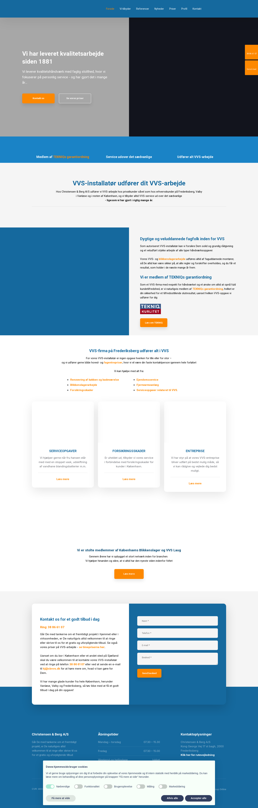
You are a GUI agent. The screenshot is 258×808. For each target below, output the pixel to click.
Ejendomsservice (147, 379)
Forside (110, 8)
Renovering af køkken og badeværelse (94, 379)
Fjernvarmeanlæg (148, 385)
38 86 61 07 (76, 664)
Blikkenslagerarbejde (83, 385)
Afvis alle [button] (172, 798)
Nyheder (159, 8)
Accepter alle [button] (198, 798)
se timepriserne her (92, 647)
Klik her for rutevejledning (197, 755)
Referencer (142, 8)
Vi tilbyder (125, 8)
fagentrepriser (113, 362)
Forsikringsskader (81, 390)
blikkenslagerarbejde (172, 259)
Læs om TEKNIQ (154, 322)
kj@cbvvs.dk (51, 668)
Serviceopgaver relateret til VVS (157, 390)
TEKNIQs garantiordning (71, 157)
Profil (184, 8)
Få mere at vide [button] (61, 798)
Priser (172, 8)
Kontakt (197, 8)
